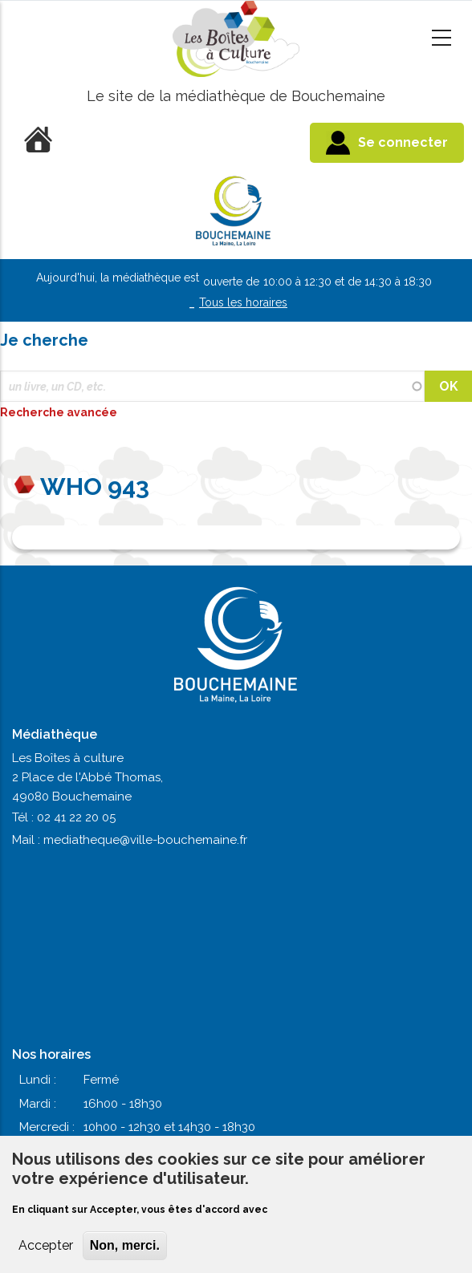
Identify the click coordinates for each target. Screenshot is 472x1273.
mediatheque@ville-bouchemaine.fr (145, 840)
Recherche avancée (60, 412)
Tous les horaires (243, 302)
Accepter (45, 1245)
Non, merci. (125, 1245)
